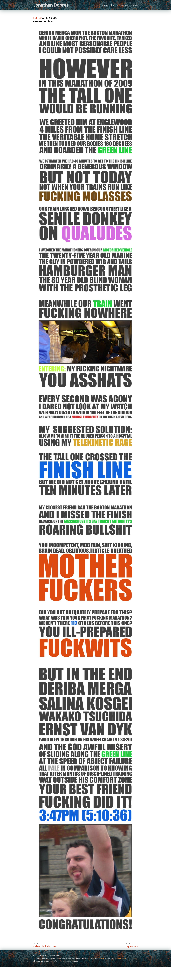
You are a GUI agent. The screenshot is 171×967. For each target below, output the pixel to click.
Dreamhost (122, 958)
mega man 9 (131, 946)
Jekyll (102, 958)
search (134, 5)
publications (122, 5)
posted (37, 17)
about (105, 5)
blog (112, 5)
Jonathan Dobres (51, 5)
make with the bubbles (45, 946)
